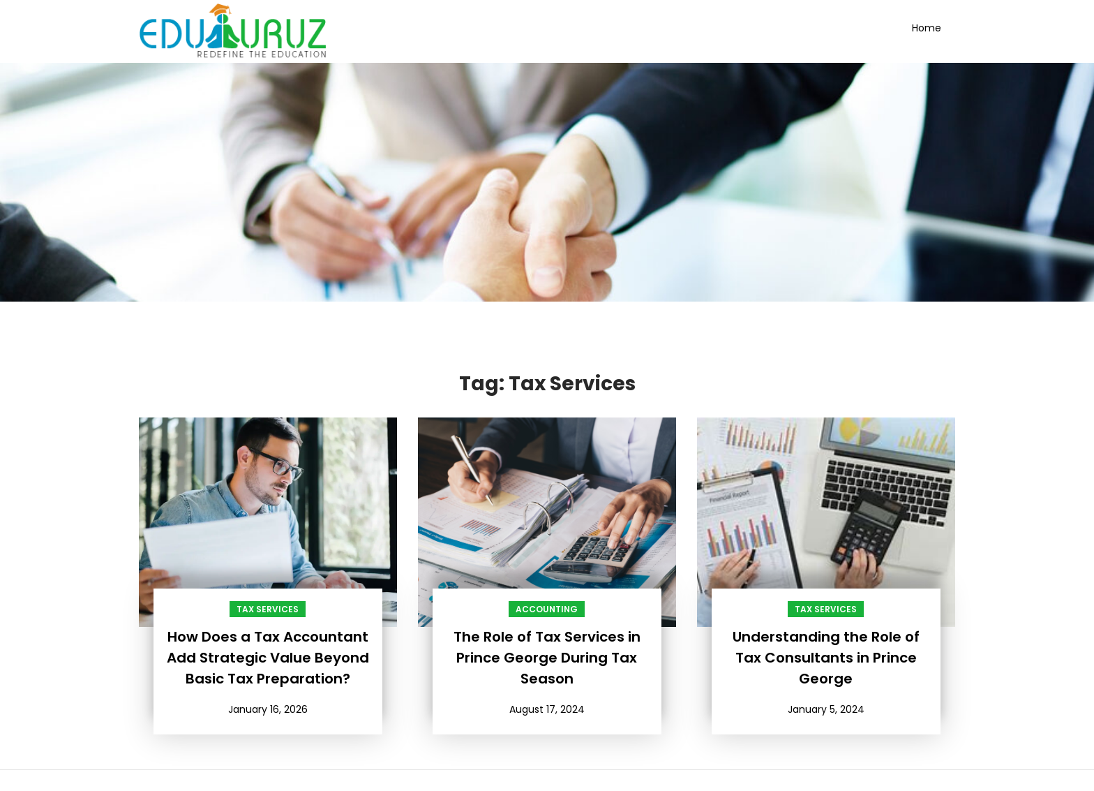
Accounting (547, 609)
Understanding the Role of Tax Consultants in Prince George (826, 657)
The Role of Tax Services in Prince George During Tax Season (547, 657)
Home (926, 28)
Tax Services (268, 609)
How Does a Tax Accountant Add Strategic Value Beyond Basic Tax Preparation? (268, 657)
